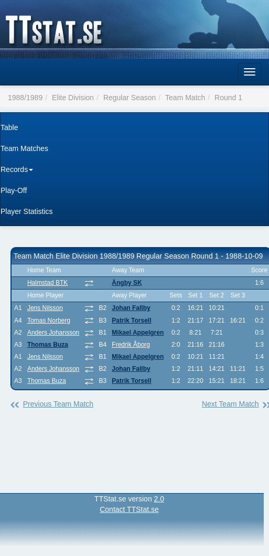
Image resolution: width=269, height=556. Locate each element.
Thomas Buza (47, 344)
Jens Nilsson (45, 308)
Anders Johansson (53, 332)
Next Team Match (230, 404)
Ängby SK (127, 282)
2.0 (159, 499)
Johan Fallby (131, 308)
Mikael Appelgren (138, 332)
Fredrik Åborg (131, 344)
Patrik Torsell (131, 320)
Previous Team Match (58, 404)
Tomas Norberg (48, 320)
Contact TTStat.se (129, 509)
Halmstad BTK (47, 282)
